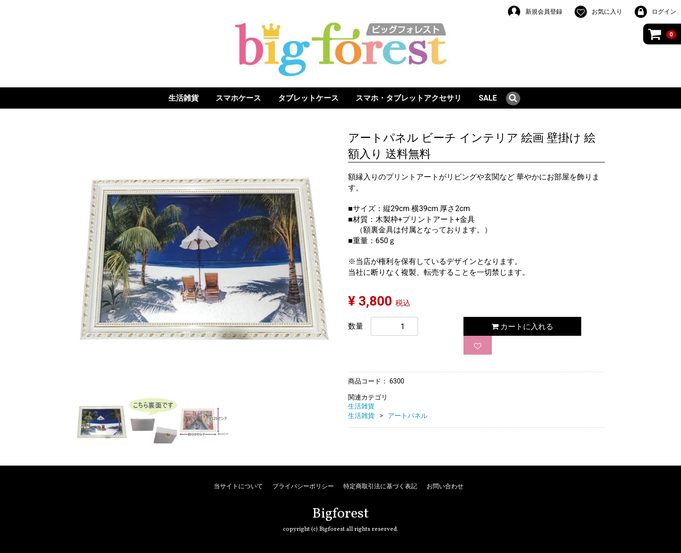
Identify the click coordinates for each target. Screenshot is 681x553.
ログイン (655, 12)
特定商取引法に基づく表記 (380, 486)
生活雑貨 (183, 98)
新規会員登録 (534, 12)
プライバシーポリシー (303, 486)
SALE (488, 98)
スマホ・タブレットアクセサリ (409, 98)
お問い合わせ (445, 486)
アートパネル (408, 415)
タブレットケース (308, 98)
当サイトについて (238, 486)
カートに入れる (522, 326)
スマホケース (238, 98)
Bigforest (340, 514)
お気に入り (598, 12)
